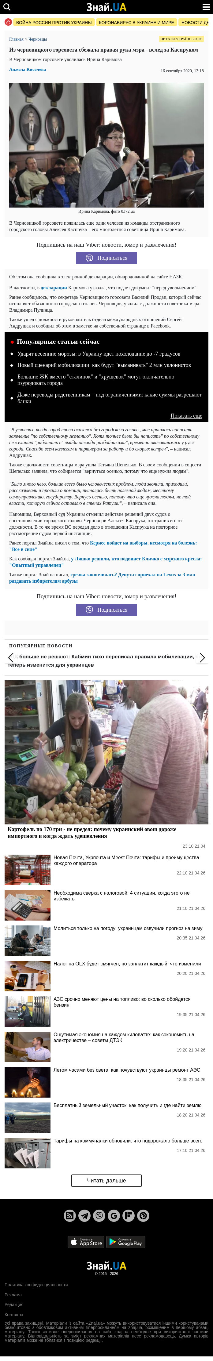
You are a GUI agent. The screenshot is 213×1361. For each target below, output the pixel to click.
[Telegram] (84, 1216)
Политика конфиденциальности (36, 1284)
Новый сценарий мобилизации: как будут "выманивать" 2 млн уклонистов (104, 365)
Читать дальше (106, 1181)
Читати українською (181, 39)
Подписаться (107, 258)
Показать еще (186, 416)
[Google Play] (126, 1241)
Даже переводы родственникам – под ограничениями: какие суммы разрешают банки (109, 398)
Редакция (14, 1304)
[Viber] (99, 1216)
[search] (7, 7)
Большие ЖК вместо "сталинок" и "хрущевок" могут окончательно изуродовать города (95, 380)
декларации (54, 287)
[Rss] (70, 1216)
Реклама (13, 1294)
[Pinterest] (143, 1216)
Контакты (14, 1314)
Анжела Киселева (27, 69)
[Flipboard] (128, 1216)
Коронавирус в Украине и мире (136, 22)
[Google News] (114, 1216)
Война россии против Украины (54, 22)
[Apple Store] (86, 1241)
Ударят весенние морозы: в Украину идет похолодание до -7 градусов (98, 354)
